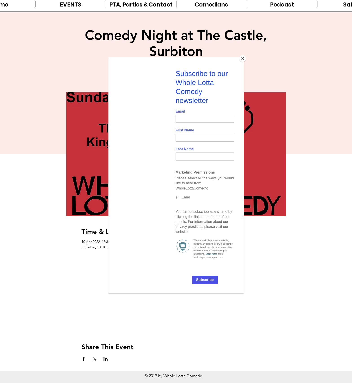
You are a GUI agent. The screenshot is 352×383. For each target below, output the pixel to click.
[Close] (242, 58)
